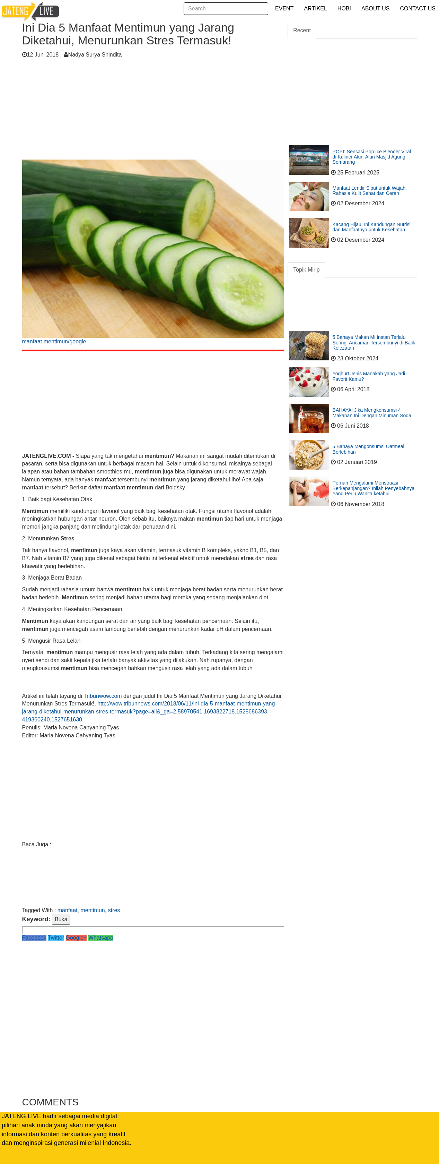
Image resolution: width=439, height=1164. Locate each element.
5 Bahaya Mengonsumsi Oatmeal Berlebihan (368, 449)
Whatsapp (100, 938)
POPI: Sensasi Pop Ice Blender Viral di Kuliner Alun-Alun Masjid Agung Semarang (372, 157)
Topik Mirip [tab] (306, 270)
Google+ (76, 938)
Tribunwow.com (103, 696)
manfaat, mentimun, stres (89, 910)
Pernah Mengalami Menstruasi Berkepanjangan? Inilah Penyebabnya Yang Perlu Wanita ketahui (374, 488)
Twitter (56, 938)
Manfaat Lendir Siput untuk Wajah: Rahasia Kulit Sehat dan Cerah (370, 190)
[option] (153, 254)
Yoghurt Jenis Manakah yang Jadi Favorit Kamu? (369, 376)
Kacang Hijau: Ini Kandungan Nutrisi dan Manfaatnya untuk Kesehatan (372, 227)
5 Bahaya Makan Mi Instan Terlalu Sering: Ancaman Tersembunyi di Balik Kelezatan (374, 342)
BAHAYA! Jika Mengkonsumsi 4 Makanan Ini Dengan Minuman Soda (372, 412)
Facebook (34, 938)
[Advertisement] (153, 111)
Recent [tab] (302, 30)
